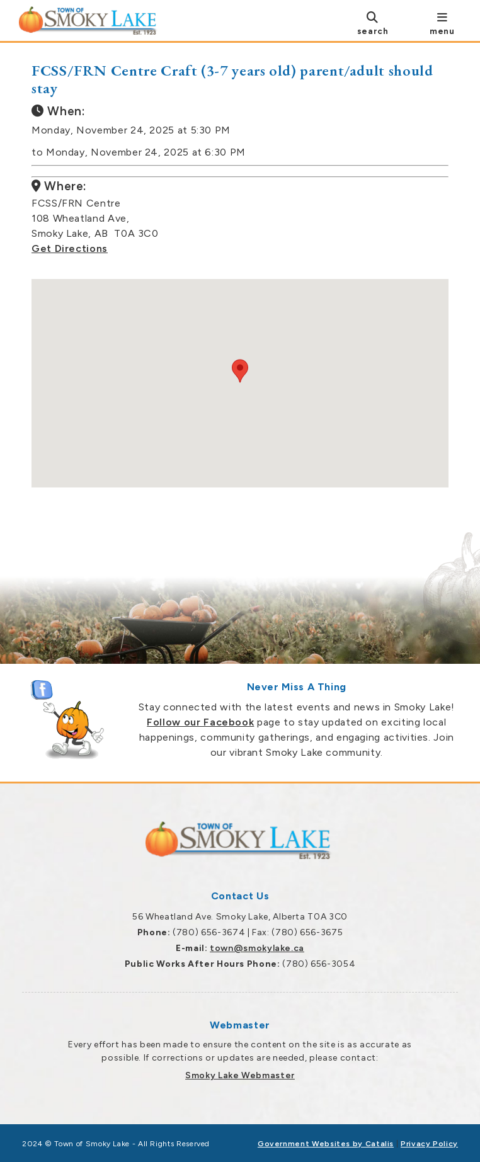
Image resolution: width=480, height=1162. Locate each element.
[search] (372, 23)
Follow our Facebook (200, 722)
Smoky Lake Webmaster (240, 1075)
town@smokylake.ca (257, 948)
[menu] (442, 23)
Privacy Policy (429, 1143)
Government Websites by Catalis (326, 1143)
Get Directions (69, 248)
